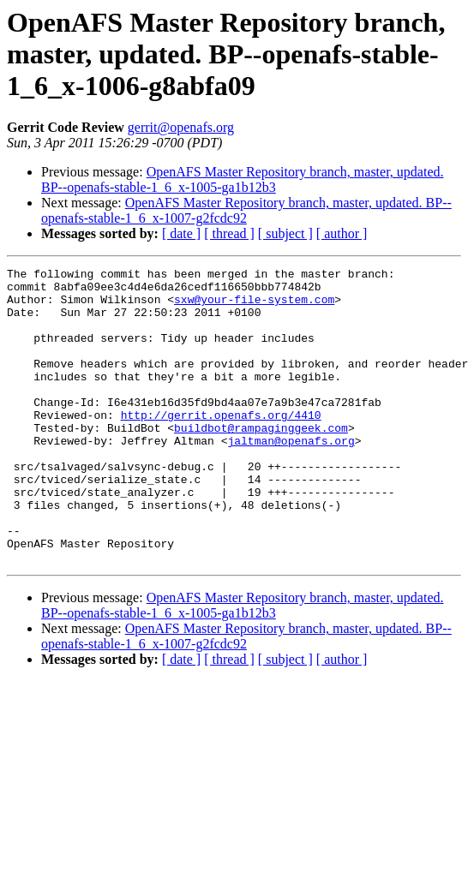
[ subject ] (285, 233)
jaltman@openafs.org (290, 476)
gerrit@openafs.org (181, 127)
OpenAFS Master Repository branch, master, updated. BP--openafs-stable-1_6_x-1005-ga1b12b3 (242, 179)
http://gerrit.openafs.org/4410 (221, 445)
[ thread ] (229, 233)
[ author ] (342, 233)
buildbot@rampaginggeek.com (261, 461)
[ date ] (181, 233)
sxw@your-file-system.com (254, 306)
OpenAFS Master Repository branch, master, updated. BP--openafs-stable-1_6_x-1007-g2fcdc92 (246, 210)
